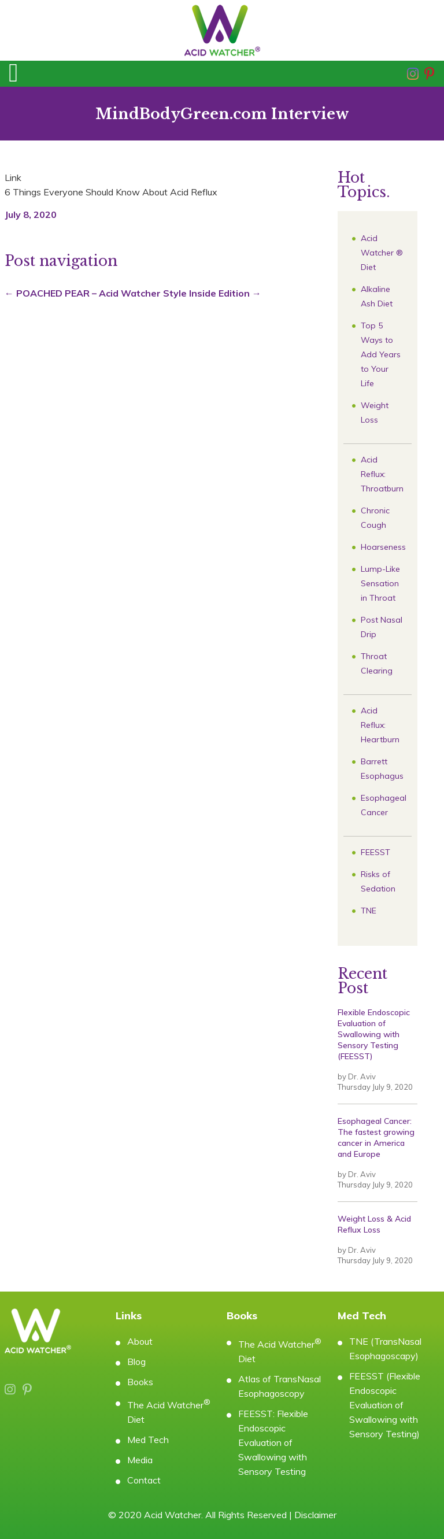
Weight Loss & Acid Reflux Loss (374, 1224)
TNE (368, 910)
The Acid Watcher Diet (168, 1411)
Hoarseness (383, 547)
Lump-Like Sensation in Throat (380, 583)
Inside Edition (225, 293)
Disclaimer (315, 1514)
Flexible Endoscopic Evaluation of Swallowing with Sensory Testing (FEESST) (374, 1034)
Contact (144, 1480)
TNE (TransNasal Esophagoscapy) (385, 1348)
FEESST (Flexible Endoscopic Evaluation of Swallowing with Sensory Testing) (384, 1405)
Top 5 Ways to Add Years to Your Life (381, 354)
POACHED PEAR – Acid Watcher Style (96, 293)
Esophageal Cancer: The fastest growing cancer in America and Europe (376, 1137)
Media (140, 1460)
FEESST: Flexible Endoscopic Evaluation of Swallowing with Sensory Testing (273, 1442)
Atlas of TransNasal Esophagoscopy (279, 1386)
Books (140, 1382)
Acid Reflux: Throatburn (382, 474)
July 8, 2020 (31, 214)
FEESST (375, 852)
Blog (136, 1361)
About (140, 1341)
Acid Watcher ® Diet (382, 252)
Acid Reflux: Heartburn (380, 725)
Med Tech (148, 1439)
